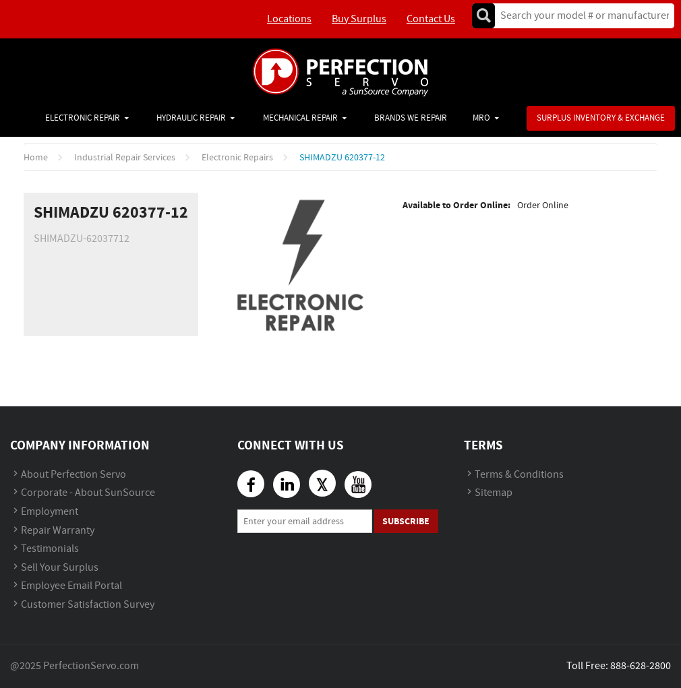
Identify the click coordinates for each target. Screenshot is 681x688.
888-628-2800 (640, 666)
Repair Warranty (57, 531)
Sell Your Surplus (59, 568)
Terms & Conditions (519, 475)
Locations (289, 19)
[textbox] (580, 15)
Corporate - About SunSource (88, 493)
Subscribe (406, 521)
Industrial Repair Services (124, 158)
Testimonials (50, 549)
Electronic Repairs (237, 158)
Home (36, 158)
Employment (49, 512)
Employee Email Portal (71, 586)
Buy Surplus (359, 19)
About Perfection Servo (73, 475)
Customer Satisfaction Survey (87, 605)
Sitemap (493, 493)
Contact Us (431, 19)
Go (483, 15)
